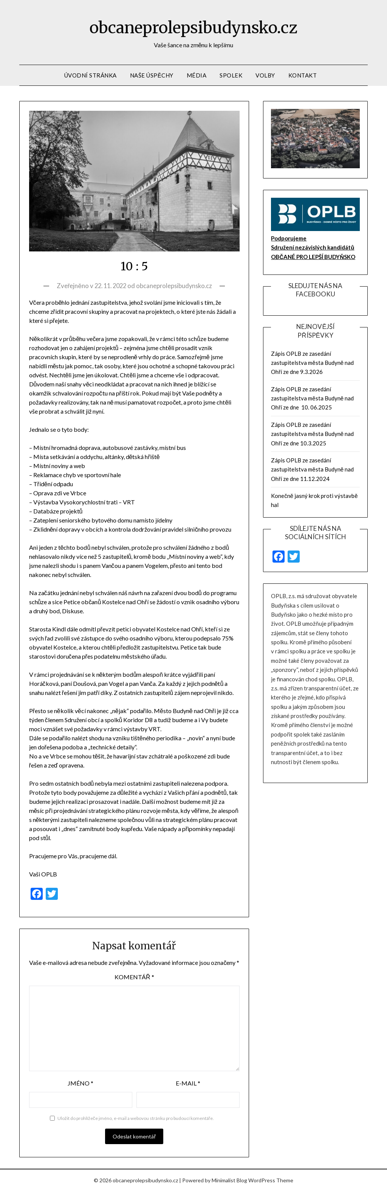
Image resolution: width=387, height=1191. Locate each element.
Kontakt (302, 75)
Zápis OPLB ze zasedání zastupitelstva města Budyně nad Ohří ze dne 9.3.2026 (312, 362)
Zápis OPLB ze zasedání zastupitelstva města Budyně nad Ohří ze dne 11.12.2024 (312, 469)
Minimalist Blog (229, 1180)
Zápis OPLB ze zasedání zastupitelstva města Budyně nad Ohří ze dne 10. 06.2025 (312, 398)
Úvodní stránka (90, 75)
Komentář (134, 976)
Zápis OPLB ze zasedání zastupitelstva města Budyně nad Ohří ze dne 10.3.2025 (312, 434)
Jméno (80, 1083)
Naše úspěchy (151, 75)
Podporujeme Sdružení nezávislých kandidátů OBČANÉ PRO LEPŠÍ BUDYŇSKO (313, 247)
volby (265, 75)
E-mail (188, 1083)
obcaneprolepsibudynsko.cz (193, 27)
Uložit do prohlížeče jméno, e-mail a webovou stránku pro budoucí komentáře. (135, 1118)
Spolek (231, 75)
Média (197, 75)
